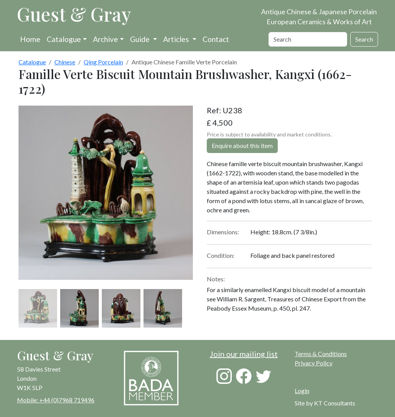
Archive (105, 39)
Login (302, 390)
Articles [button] (177, 39)
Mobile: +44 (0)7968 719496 (56, 400)
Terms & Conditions (321, 353)
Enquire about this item (242, 145)
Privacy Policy (314, 363)
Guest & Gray (74, 14)
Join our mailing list (244, 353)
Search (364, 39)
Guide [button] (140, 39)
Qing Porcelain (103, 62)
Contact (216, 39)
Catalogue (64, 39)
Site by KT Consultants (325, 403)
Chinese (64, 62)
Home (30, 39)
